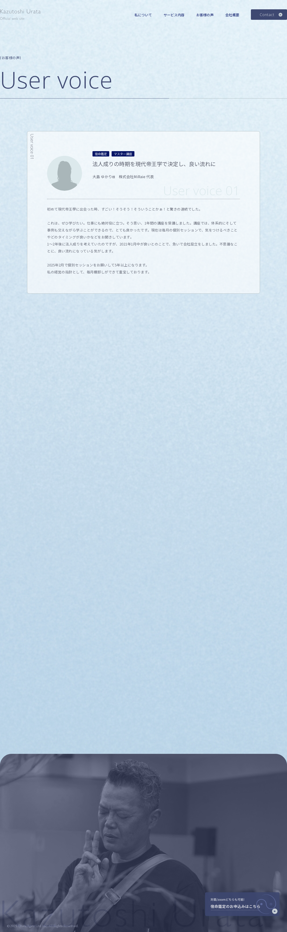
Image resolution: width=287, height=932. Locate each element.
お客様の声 (205, 14)
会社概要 (232, 14)
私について (143, 14)
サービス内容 (174, 14)
